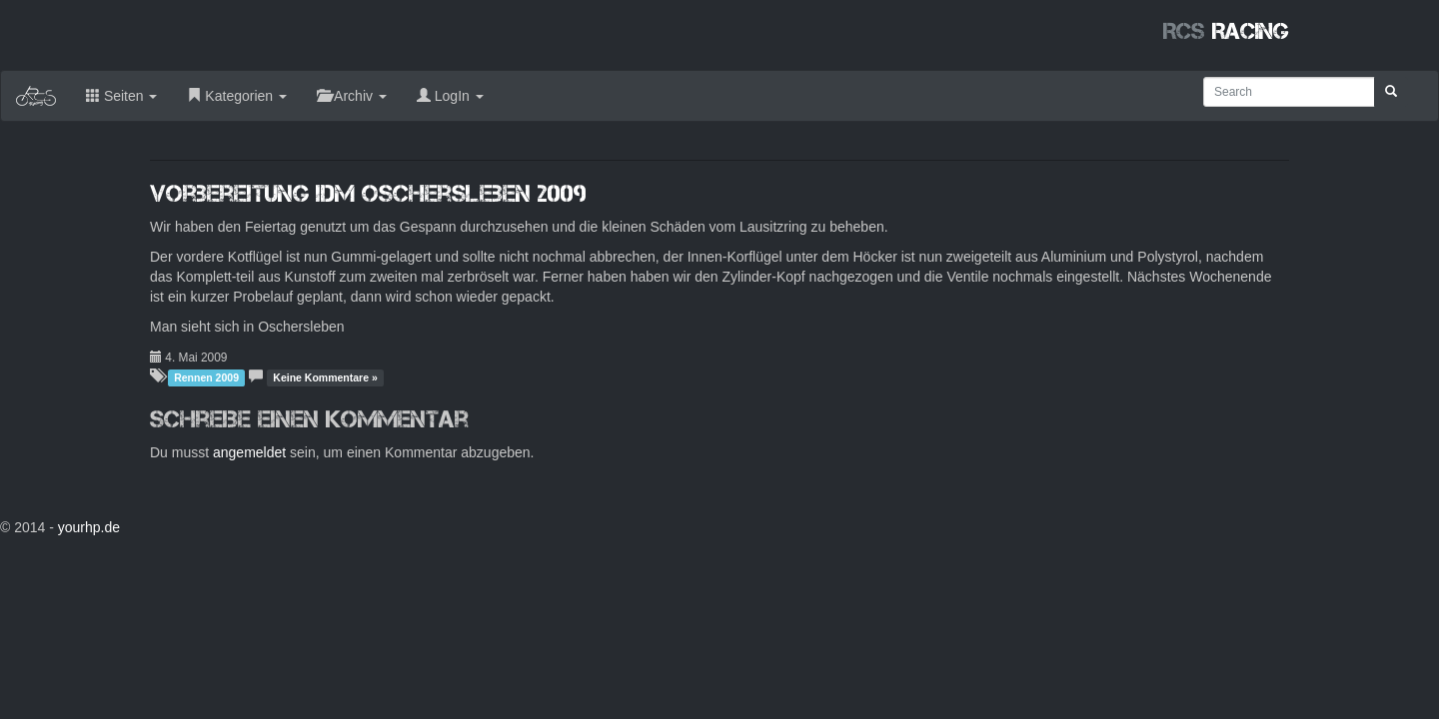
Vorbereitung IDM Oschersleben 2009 (368, 193)
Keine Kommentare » (325, 377)
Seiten (121, 96)
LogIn (450, 96)
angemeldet (249, 452)
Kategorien (237, 96)
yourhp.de (89, 527)
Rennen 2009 (206, 377)
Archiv (352, 96)
